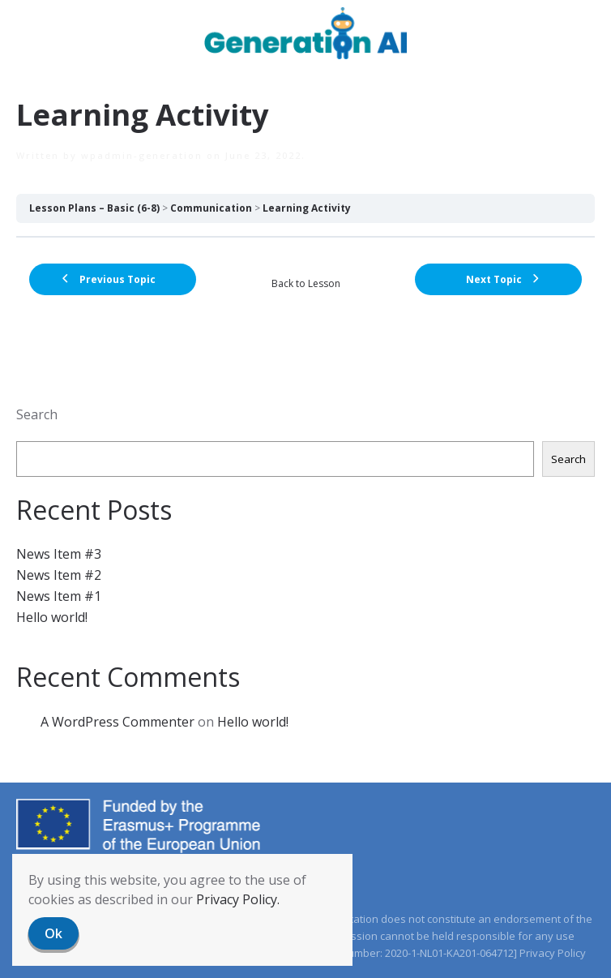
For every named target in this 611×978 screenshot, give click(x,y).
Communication (211, 208)
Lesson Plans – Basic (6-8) (94, 208)
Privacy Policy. (238, 899)
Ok (53, 933)
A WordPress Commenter (117, 722)
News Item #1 (58, 596)
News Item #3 (58, 554)
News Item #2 (58, 575)
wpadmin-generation (142, 155)
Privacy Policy (552, 953)
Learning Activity (307, 208)
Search (37, 414)
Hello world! (52, 617)
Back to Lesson (305, 283)
